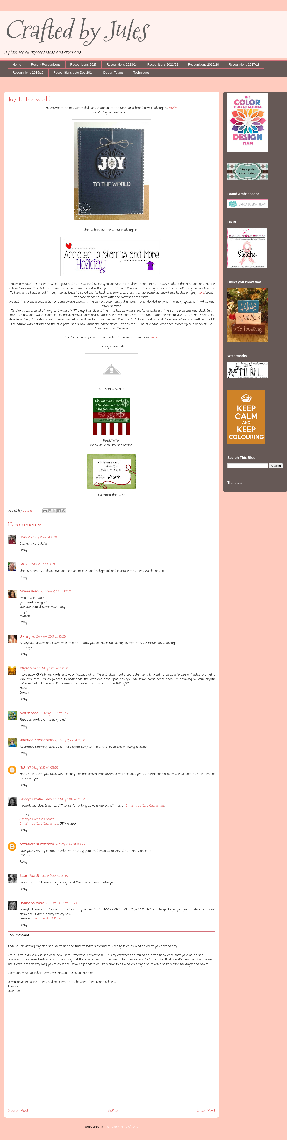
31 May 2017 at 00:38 (70, 844)
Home (17, 64)
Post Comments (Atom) (121, 1127)
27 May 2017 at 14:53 (70, 799)
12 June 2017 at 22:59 (61, 903)
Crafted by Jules (75, 30)
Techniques (141, 72)
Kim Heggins (29, 713)
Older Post (206, 1111)
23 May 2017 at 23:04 (43, 537)
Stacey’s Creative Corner (37, 819)
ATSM (173, 108)
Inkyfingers (28, 668)
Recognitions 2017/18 (244, 64)
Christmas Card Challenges (145, 805)
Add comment (19, 935)
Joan (23, 537)
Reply (23, 550)
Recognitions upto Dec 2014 (73, 72)
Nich (23, 767)
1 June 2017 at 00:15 (54, 876)
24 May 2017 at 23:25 (55, 713)
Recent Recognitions (45, 64)
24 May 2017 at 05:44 (41, 564)
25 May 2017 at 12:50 (70, 740)
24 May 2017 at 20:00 (52, 668)
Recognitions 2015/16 (28, 72)
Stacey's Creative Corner (37, 799)
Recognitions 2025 (83, 64)
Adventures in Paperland (37, 844)
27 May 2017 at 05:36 (42, 767)
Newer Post (18, 1111)
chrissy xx (27, 636)
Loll (22, 564)
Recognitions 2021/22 (162, 64)
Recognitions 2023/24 (122, 64)
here (200, 292)
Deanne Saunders (32, 903)
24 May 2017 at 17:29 (51, 636)
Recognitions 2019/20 (203, 64)
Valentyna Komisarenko (36, 740)
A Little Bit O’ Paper (48, 918)
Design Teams (113, 72)
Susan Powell (29, 876)
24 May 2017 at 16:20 (56, 591)
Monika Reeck (29, 591)
